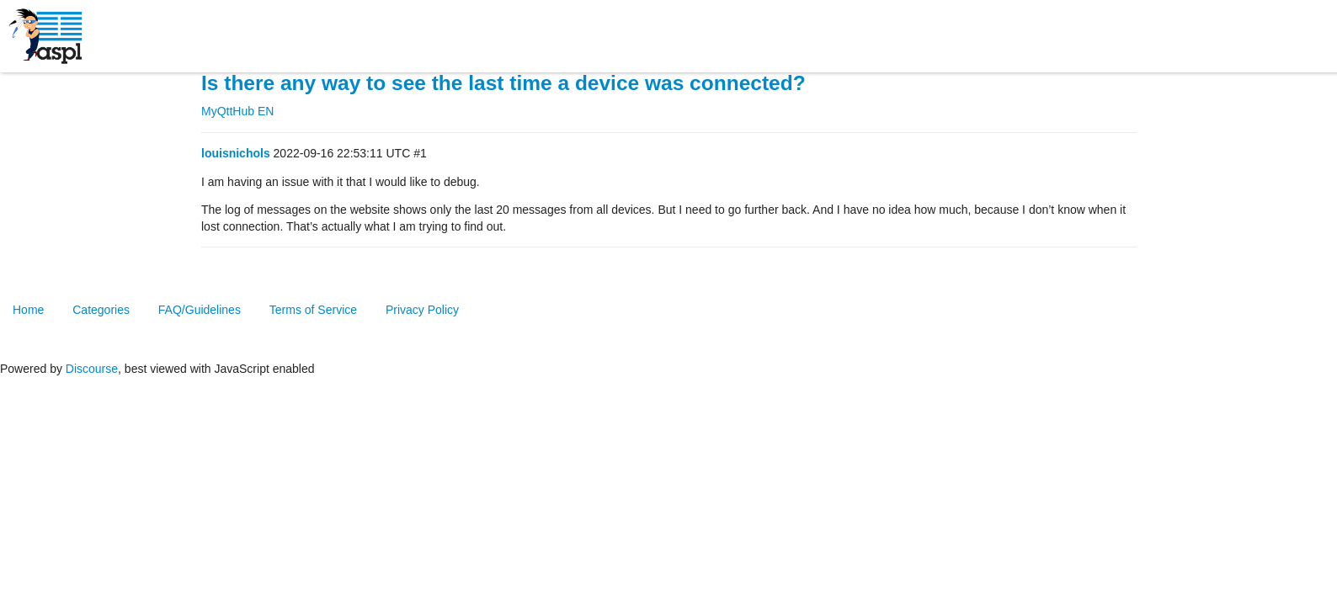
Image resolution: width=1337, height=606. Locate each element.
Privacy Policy (422, 309)
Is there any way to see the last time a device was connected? (503, 83)
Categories (101, 309)
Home (28, 309)
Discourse (92, 368)
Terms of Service (313, 309)
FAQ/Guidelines (199, 309)
